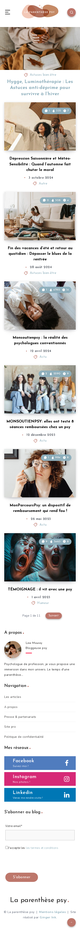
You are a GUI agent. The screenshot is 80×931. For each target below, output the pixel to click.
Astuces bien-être (43, 75)
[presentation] (37, 862)
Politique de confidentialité (24, 737)
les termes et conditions (42, 848)
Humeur (43, 603)
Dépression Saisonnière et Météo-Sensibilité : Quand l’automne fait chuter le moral (40, 164)
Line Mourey (34, 643)
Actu (43, 357)
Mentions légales (52, 912)
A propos (10, 707)
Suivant (54, 615)
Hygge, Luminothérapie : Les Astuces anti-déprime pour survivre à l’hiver (40, 88)
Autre (43, 183)
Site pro (10, 727)
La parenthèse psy (39, 900)
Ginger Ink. (48, 917)
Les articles (12, 697)
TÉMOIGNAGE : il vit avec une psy (40, 589)
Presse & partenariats (20, 717)
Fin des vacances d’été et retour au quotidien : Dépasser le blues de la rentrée (40, 253)
